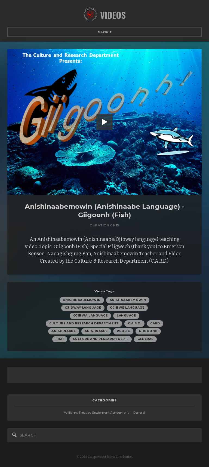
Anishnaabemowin (128, 300)
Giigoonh (148, 331)
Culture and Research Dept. (100, 339)
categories (104, 400)
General (145, 339)
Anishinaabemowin (82, 300)
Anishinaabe (63, 331)
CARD (155, 323)
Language (126, 315)
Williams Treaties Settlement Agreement (96, 412)
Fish (60, 339)
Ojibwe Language (127, 307)
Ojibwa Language (90, 315)
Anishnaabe (96, 331)
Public (123, 331)
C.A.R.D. (134, 323)
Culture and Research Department (84, 323)
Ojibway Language (83, 307)
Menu (105, 32)
